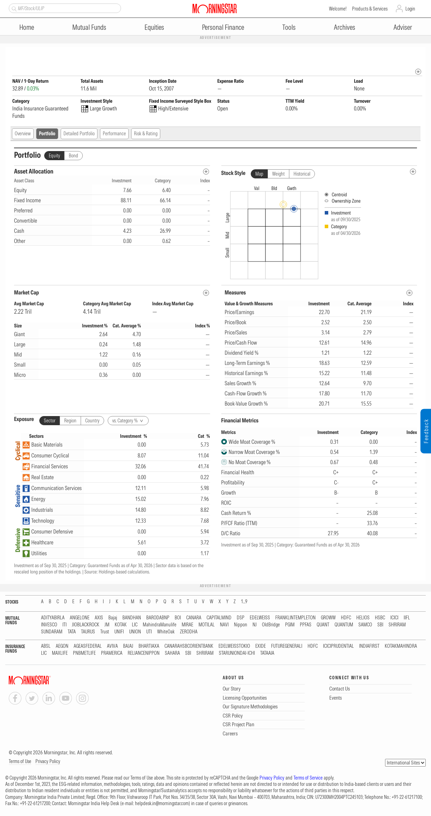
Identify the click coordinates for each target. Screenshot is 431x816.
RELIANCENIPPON (144, 653)
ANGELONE (79, 618)
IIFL (407, 618)
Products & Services (370, 9)
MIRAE (187, 625)
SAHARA (172, 653)
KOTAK (121, 625)
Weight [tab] (278, 174)
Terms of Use (20, 762)
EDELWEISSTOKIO (234, 646)
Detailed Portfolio (79, 134)
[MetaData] (206, 293)
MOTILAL (206, 625)
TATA (72, 632)
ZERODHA (188, 632)
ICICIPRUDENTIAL (338, 646)
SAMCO (365, 625)
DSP (240, 618)
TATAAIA (267, 653)
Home (26, 27)
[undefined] (413, 172)
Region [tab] (70, 421)
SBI (380, 625)
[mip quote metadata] (418, 72)
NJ (254, 625)
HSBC (380, 618)
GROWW (328, 618)
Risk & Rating (145, 134)
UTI (149, 632)
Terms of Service (308, 778)
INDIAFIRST (369, 646)
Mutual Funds (89, 27)
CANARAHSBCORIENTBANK (188, 646)
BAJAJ (128, 646)
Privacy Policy (47, 762)
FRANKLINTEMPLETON (295, 618)
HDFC (346, 618)
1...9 (244, 602)
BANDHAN (131, 618)
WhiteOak (166, 632)
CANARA (193, 618)
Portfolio (47, 134)
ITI (64, 625)
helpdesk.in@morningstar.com (162, 804)
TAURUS (88, 632)
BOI (178, 618)
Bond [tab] (73, 156)
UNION (135, 632)
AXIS (99, 618)
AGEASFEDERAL (88, 646)
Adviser (402, 27)
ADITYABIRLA (53, 618)
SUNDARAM (51, 632)
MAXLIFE (60, 653)
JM (107, 625)
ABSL (45, 646)
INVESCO (49, 625)
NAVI (224, 625)
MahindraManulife (159, 625)
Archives (344, 27)
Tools (289, 27)
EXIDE (260, 646)
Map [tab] (259, 174)
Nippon (240, 625)
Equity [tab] (54, 156)
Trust (104, 632)
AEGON (62, 646)
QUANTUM (344, 625)
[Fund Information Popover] (418, 54)
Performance (114, 134)
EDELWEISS (260, 618)
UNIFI (119, 632)
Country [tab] (92, 421)
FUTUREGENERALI (286, 646)
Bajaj (112, 618)
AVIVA (112, 646)
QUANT (323, 625)
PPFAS (305, 625)
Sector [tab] (49, 421)
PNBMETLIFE (84, 653)
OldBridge (271, 625)
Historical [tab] (302, 174)
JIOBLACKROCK (85, 625)
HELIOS (363, 618)
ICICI (394, 618)
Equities (154, 27)
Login (410, 9)
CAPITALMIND (219, 618)
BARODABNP (157, 618)
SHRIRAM (397, 625)
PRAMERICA (111, 653)
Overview (23, 134)
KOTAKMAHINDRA (401, 646)
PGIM (290, 625)
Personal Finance (223, 27)
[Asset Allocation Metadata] (206, 172)
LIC (134, 625)
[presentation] (319, 231)
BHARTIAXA (149, 646)
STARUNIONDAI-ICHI (237, 653)
